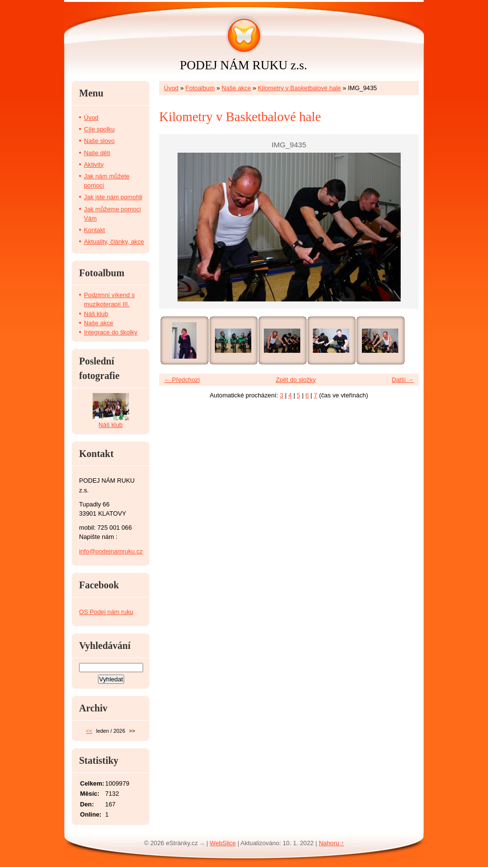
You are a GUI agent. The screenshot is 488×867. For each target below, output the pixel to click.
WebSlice (223, 843)
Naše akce (236, 88)
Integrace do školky (110, 332)
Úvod (171, 88)
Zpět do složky (296, 379)
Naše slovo (99, 140)
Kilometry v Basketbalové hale (299, 88)
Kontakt (94, 230)
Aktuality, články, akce (114, 241)
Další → (402, 379)
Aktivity (94, 164)
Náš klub (96, 313)
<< (89, 731)
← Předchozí (182, 379)
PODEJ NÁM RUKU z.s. (243, 65)
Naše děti (97, 153)
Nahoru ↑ (331, 843)
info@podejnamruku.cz (111, 551)
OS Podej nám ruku (106, 611)
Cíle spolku (99, 129)
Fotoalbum (199, 88)
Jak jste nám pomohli (113, 197)
